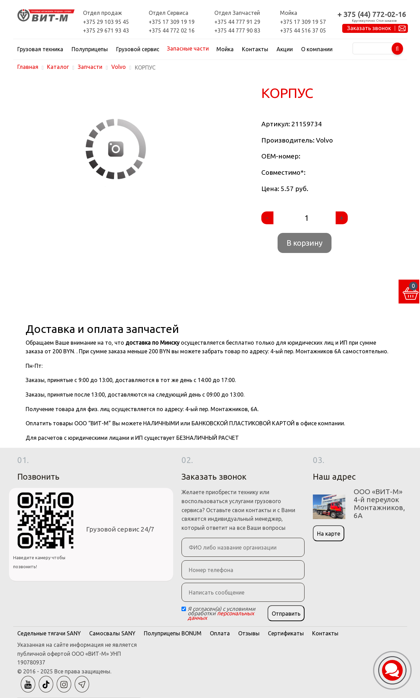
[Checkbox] (183, 609)
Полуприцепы (90, 49)
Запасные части (188, 48)
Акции (285, 49)
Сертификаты (286, 633)
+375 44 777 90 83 (237, 30)
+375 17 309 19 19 (172, 22)
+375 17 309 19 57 (303, 22)
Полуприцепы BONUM (173, 633)
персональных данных (221, 615)
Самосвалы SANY (112, 633)
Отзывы (249, 633)
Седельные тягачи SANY (49, 633)
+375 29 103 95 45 (106, 22)
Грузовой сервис (137, 49)
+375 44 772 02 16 (172, 30)
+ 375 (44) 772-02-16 (371, 14)
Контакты (255, 49)
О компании (317, 49)
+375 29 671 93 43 (106, 30)
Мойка (225, 49)
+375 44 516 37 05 (303, 30)
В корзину (305, 242)
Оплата (220, 633)
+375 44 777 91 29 (237, 22)
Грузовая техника (40, 49)
